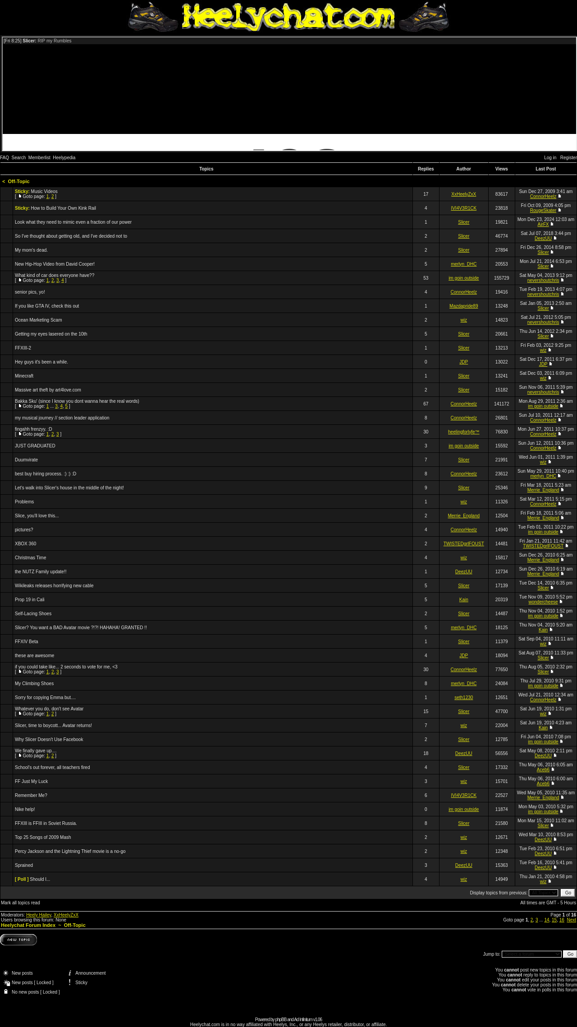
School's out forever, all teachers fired (52, 767)
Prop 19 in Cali (30, 599)
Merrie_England (543, 490)
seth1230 (463, 697)
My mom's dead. (31, 250)
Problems (24, 501)
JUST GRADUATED (35, 445)
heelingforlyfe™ (463, 431)
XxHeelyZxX (463, 194)
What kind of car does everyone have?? (54, 275)
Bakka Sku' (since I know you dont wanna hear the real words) (77, 401)
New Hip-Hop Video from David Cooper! (55, 264)
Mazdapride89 (463, 306)
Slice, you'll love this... (37, 515)
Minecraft (24, 375)
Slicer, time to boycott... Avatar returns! (53, 725)
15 (554, 919)
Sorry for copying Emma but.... (45, 697)
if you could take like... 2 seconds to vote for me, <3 (66, 666)
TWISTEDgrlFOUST (464, 543)
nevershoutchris (543, 280)
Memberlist (39, 157)
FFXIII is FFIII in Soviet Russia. (46, 823)
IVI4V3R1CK (463, 208)
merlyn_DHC (463, 264)
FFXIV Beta (26, 641)
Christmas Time (30, 557)
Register (568, 157)
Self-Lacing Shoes (33, 613)
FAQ (4, 157)
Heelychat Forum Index (28, 925)
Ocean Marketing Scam (38, 320)
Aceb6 (543, 769)
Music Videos (44, 191)
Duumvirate (26, 459)
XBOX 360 (25, 543)
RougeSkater (543, 210)
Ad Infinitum (303, 1019)
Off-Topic (19, 181)
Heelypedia (64, 157)
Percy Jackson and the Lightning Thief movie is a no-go (70, 851)
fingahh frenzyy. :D (33, 429)
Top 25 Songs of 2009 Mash (43, 837)
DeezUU (543, 238)
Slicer (463, 222)
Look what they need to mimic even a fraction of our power (73, 222)
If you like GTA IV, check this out (47, 306)
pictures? (24, 529)
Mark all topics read (20, 902)
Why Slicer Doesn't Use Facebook (49, 739)
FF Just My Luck (31, 781)
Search (19, 157)
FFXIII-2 (23, 347)
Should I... (40, 879)
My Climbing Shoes (34, 683)
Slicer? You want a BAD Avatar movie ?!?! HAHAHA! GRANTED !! (81, 627)
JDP (463, 361)
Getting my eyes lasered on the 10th (51, 334)
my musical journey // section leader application (62, 417)
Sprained (24, 865)
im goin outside (464, 278)
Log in (550, 157)
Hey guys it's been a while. (41, 361)
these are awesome (34, 655)
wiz (464, 320)
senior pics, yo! (30, 292)
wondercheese (543, 601)
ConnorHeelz (543, 196)
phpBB (280, 1019)
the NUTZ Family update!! (40, 571)
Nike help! (25, 809)
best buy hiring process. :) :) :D (45, 473)
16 (561, 919)
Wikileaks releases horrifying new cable (54, 585)
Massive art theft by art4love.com (48, 389)
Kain (463, 599)
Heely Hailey (38, 914)
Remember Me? (31, 795)
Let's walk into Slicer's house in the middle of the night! (69, 487)
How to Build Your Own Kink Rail (63, 208)
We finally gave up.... (36, 750)
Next (571, 919)
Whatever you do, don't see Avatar (49, 708)
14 (546, 919)
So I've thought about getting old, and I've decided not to (71, 236)
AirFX (543, 224)
